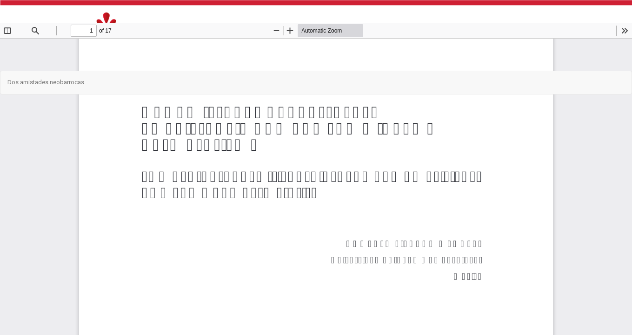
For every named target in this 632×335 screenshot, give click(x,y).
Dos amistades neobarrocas (45, 82)
